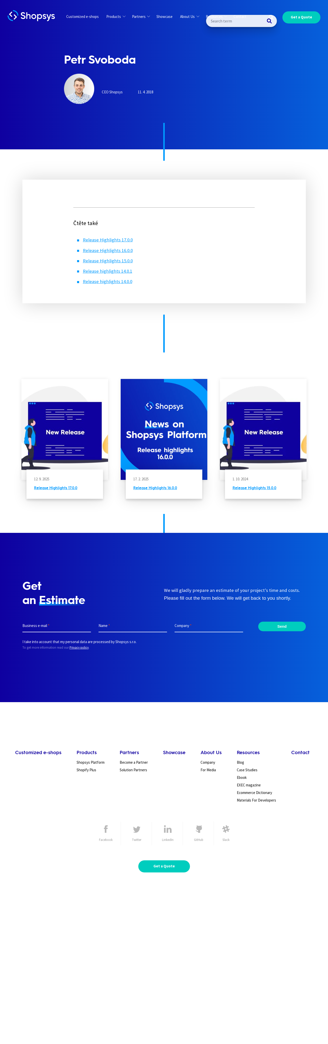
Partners (141, 16)
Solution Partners (133, 769)
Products (115, 16)
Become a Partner (134, 762)
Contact (240, 16)
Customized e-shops (82, 16)
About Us (189, 16)
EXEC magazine (249, 785)
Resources (216, 16)
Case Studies (247, 769)
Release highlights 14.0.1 (107, 271)
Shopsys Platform (91, 762)
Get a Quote (301, 17)
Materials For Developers (256, 800)
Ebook (242, 777)
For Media (208, 769)
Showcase (164, 16)
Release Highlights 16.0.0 (108, 250)
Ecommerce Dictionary (254, 792)
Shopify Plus (86, 769)
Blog (240, 762)
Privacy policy (79, 647)
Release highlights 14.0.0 (107, 281)
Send (282, 626)
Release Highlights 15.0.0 (108, 261)
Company (208, 762)
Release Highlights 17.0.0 (108, 240)
